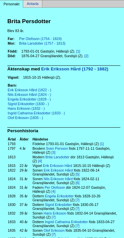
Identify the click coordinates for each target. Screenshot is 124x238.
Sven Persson (57, 148)
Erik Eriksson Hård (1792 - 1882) (74, 68)
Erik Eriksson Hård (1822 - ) (29, 90)
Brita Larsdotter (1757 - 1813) (42, 43)
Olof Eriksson (54, 230)
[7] (77, 200)
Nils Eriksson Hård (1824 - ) (29, 95)
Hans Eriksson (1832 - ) (26, 108)
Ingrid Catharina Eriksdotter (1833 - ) (36, 113)
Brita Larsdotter (57, 157)
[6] (77, 183)
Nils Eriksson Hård (58, 179)
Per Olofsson (55, 187)
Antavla (33, 4)
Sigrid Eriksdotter (58, 205)
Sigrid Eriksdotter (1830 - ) (28, 104)
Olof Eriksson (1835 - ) (25, 118)
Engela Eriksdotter (59, 196)
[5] (77, 174)
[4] (40, 161)
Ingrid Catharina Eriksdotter (66, 222)
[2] (86, 56)
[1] (78, 51)
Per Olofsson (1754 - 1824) (40, 39)
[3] (54, 152)
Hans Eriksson (55, 213)
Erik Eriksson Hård (57, 166)
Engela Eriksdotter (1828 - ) (29, 99)
